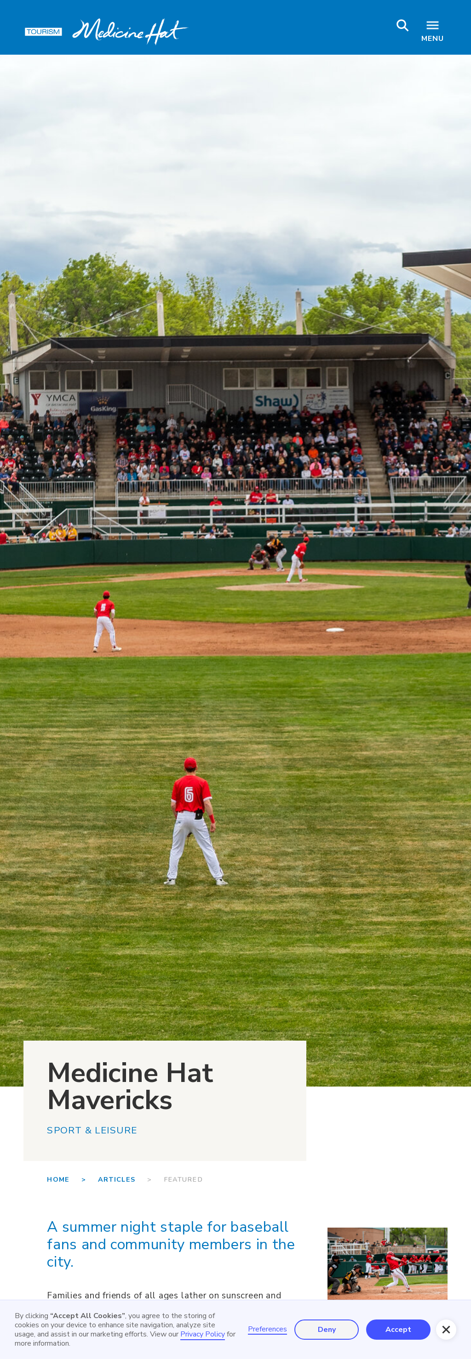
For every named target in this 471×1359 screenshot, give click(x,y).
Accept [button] (398, 1330)
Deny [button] (327, 1330)
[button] (446, 1329)
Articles (116, 1179)
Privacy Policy (202, 1334)
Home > (72, 1179)
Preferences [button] (267, 1329)
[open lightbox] (387, 1267)
